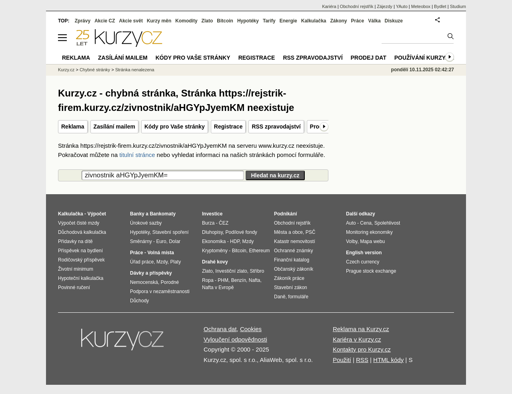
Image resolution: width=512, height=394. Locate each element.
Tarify (269, 21)
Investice (212, 214)
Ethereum (259, 250)
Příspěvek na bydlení (80, 250)
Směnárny (141, 241)
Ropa (208, 280)
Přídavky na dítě (75, 241)
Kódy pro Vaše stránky (174, 126)
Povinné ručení (74, 287)
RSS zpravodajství (276, 126)
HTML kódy (388, 359)
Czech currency (362, 262)
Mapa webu (372, 241)
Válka (374, 21)
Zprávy (82, 21)
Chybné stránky (95, 69)
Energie (288, 21)
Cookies (251, 329)
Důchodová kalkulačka (82, 232)
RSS (362, 359)
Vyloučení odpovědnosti (235, 339)
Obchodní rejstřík (357, 6)
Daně (280, 297)
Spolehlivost (387, 223)
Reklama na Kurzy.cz (361, 329)
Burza (208, 223)
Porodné (170, 282)
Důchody (139, 301)
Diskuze (394, 21)
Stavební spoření (170, 232)
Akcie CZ (104, 21)
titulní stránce (137, 154)
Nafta (254, 280)
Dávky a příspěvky (151, 273)
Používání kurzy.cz (424, 57)
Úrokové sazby (146, 223)
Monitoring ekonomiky (369, 232)
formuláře (298, 297)
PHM (223, 280)
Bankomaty (163, 214)
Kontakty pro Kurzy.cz (362, 349)
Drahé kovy (215, 262)
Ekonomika (214, 241)
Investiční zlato (231, 271)
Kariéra (329, 6)
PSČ (311, 232)
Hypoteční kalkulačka (80, 278)
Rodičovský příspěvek (81, 260)
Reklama (72, 126)
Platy (175, 262)
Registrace (228, 126)
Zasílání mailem (114, 126)
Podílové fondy (241, 232)
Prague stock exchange (371, 271)
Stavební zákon (290, 287)
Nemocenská (144, 282)
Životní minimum (75, 269)
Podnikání (285, 214)
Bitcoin (225, 21)
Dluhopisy (212, 232)
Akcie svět (131, 21)
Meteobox (420, 6)
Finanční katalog (291, 260)
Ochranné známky (293, 250)
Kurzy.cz (66, 69)
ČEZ (223, 223)
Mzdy (162, 262)
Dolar (174, 241)
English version (364, 252)
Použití (342, 359)
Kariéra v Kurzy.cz (357, 339)
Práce (357, 21)
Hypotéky (248, 21)
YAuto (402, 6)
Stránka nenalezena (134, 69)
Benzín (238, 280)
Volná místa (160, 252)
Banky (137, 214)
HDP (235, 241)
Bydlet (440, 6)
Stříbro (257, 271)
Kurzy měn (159, 21)
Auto (351, 223)
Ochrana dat (220, 329)
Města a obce (288, 232)
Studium (458, 6)
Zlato (207, 21)
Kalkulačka (313, 21)
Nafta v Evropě (218, 287)
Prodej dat (368, 57)
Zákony (338, 21)
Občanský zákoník (293, 269)
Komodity (186, 21)
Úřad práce (142, 262)
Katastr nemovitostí (294, 241)
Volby (351, 241)
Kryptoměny (215, 250)
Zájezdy (384, 6)
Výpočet (96, 214)
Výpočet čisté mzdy (78, 223)
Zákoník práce (289, 278)
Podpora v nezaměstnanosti (160, 291)
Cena (366, 223)
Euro (161, 241)
